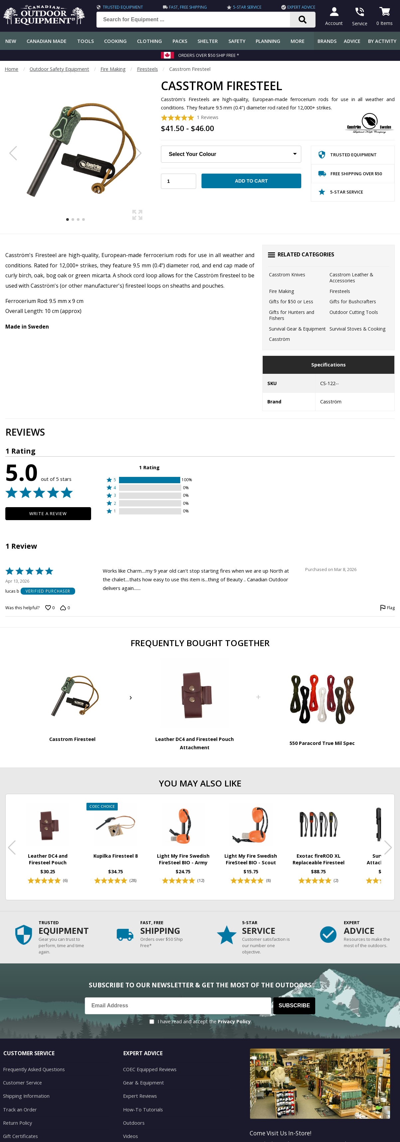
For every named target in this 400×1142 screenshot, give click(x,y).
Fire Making (113, 69)
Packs (180, 41)
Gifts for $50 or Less (291, 301)
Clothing (149, 41)
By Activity (382, 41)
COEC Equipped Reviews (150, 1062)
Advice (352, 41)
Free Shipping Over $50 (350, 175)
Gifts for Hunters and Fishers (291, 315)
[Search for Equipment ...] (198, 20)
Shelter (208, 41)
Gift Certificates (20, 1128)
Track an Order (19, 1101)
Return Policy (17, 1115)
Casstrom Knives (287, 274)
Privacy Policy (234, 1014)
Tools (85, 41)
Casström (279, 339)
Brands (327, 41)
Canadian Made (47, 41)
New (10, 41)
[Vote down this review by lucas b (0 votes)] (64, 608)
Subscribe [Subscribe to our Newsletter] (294, 998)
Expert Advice (301, 7)
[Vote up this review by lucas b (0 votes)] (50, 608)
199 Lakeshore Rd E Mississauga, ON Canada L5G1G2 (308, 1136)
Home (11, 69)
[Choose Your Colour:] (231, 154)
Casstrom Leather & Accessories (351, 277)
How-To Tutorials (142, 1101)
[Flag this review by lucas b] (387, 608)
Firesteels (147, 69)
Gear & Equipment (143, 1075)
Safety (236, 41)
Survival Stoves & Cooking (357, 329)
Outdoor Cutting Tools (354, 312)
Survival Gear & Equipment (297, 329)
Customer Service (22, 1075)
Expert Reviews (140, 1088)
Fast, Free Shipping (188, 7)
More (298, 41)
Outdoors (133, 1115)
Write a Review (48, 513)
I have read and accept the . (205, 1014)
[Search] (303, 20)
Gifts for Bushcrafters (353, 301)
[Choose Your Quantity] (178, 181)
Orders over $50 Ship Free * (208, 55)
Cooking (115, 41)
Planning (268, 41)
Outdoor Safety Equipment (59, 69)
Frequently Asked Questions (34, 1062)
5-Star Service (247, 7)
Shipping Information (26, 1088)
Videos (130, 1128)
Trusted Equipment (123, 7)
